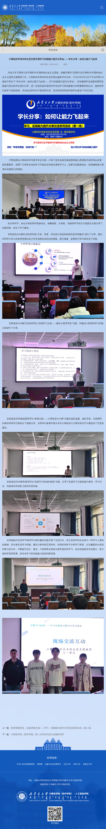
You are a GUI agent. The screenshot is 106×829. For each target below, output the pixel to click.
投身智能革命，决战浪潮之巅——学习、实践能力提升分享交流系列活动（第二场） (52, 728)
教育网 (40, 764)
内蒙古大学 (87, 764)
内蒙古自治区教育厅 (53, 764)
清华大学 (76, 764)
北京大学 (67, 764)
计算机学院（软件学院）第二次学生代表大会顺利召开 (37, 734)
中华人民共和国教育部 (26, 764)
